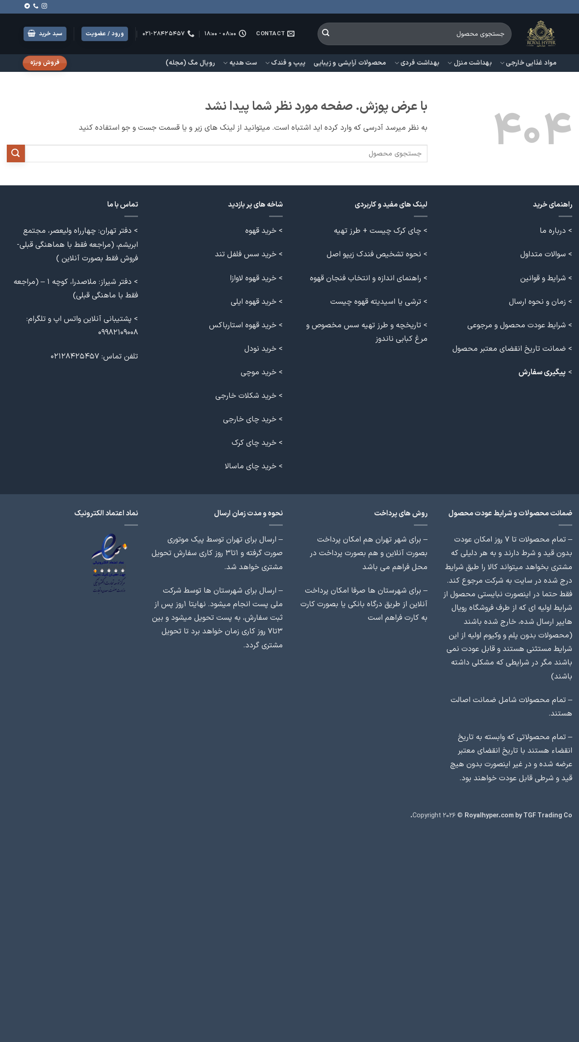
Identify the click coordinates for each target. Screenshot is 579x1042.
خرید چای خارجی (249, 419)
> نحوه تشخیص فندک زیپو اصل (377, 254)
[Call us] (35, 6)
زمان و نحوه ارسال (537, 301)
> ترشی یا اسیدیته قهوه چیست (378, 301)
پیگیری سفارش (542, 372)
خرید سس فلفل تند (245, 254)
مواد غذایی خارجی (528, 63)
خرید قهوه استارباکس (242, 325)
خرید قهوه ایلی (253, 301)
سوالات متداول (543, 254)
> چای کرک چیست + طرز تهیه (380, 230)
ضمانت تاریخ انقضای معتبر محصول (509, 348)
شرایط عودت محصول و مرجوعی (516, 325)
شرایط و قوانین (543, 278)
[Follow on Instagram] (44, 6)
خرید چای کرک (254, 442)
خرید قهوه (260, 230)
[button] (45, 34)
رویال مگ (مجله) (190, 63)
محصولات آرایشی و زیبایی (349, 63)
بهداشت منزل (469, 63)
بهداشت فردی (417, 63)
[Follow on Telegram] (27, 6)
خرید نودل (260, 348)
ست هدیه (240, 63)
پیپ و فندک (285, 63)
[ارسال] (325, 34)
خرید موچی (258, 372)
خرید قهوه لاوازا (253, 278)
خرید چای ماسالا (250, 466)
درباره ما (553, 230)
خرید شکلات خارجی (245, 395)
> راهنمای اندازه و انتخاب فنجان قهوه (368, 278)
